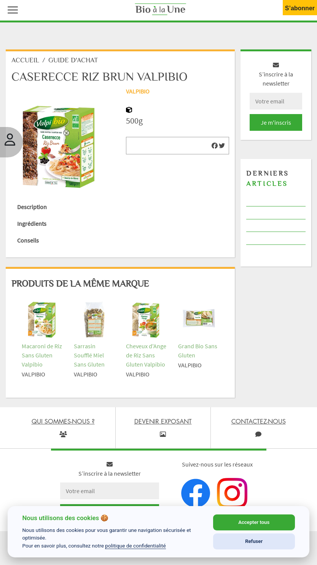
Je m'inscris (276, 122)
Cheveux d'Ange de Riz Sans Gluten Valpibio (146, 355)
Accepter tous (253, 522)
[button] (11, 9)
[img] (215, 146)
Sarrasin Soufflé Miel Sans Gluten (89, 355)
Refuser (254, 541)
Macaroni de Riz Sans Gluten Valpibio (42, 355)
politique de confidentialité (135, 546)
